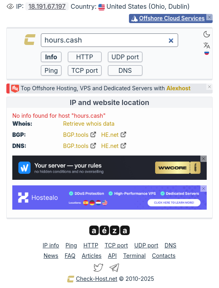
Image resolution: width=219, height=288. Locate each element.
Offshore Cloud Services (172, 18)
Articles (92, 255)
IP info (51, 245)
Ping (71, 245)
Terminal (134, 255)
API (112, 255)
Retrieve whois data (89, 123)
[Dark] (207, 34)
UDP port (146, 245)
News (51, 255)
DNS (171, 245)
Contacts (163, 255)
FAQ (70, 255)
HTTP (90, 245)
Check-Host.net (92, 279)
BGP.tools (79, 134)
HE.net (114, 134)
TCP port (116, 245)
